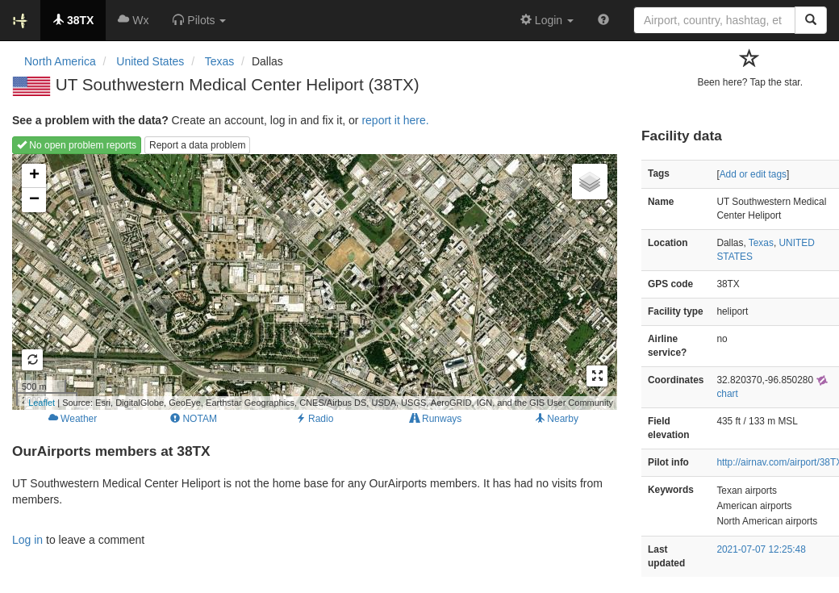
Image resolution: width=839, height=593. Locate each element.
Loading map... (312, 281)
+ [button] (34, 176)
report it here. (394, 120)
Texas (761, 242)
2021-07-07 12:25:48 (760, 549)
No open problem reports (76, 145)
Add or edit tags (753, 174)
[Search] (811, 20)
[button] (199, 20)
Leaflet (41, 402)
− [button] (34, 200)
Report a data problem (197, 145)
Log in (27, 539)
